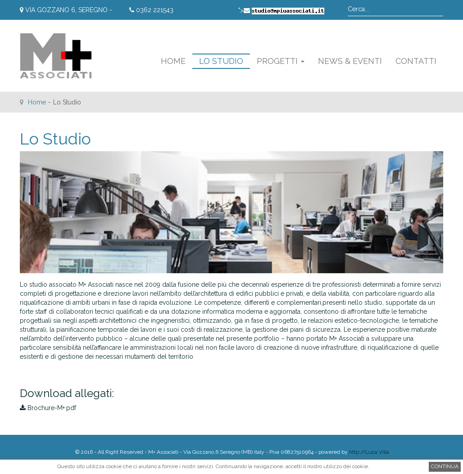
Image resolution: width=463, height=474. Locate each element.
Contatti (415, 61)
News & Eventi (350, 61)
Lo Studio (221, 61)
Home (173, 61)
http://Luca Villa (369, 452)
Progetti (280, 61)
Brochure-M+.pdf (48, 407)
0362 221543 (151, 10)
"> (281, 10)
